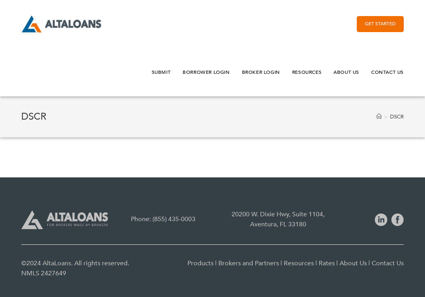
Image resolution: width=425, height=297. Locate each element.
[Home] (379, 116)
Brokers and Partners (248, 263)
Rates (327, 263)
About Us (353, 263)
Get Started (380, 23)
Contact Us (388, 263)
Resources (299, 263)
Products (200, 263)
